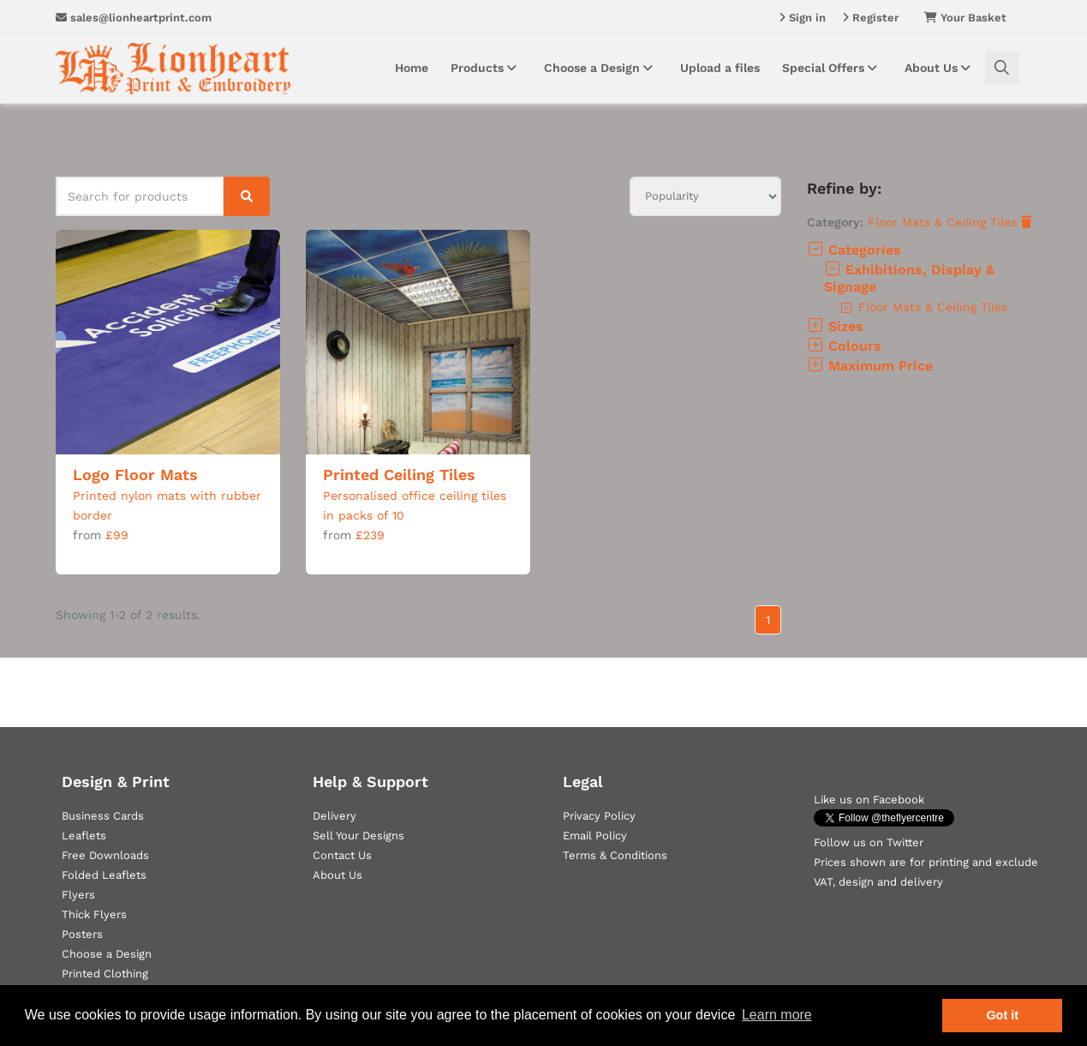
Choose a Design (601, 68)
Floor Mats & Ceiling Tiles (949, 222)
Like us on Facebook (869, 799)
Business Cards (103, 815)
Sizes (835, 326)
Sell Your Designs (358, 835)
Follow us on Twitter (868, 842)
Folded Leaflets (104, 875)
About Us (940, 68)
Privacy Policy (599, 815)
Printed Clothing (105, 973)
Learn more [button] (777, 1014)
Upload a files (720, 68)
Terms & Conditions (615, 855)
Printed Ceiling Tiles (399, 475)
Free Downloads (105, 855)
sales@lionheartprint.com (134, 17)
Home (411, 68)
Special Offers (832, 68)
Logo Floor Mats (135, 475)
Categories (854, 250)
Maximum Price (870, 366)
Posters (82, 934)
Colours (844, 346)
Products (486, 68)
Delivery (334, 815)
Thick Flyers (94, 914)
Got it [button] (1002, 1015)
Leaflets (84, 835)
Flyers (78, 894)
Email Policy (595, 835)
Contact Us (342, 855)
